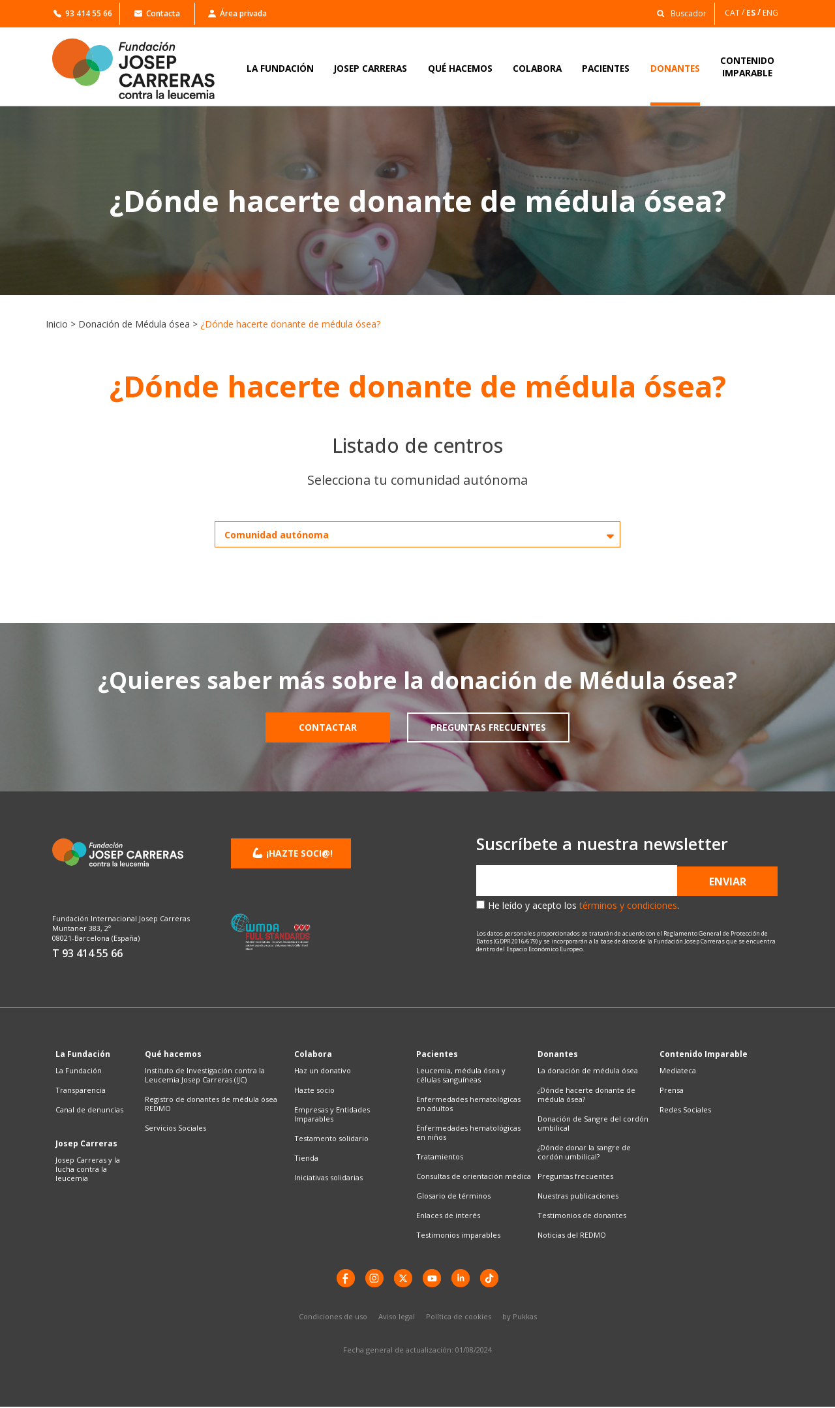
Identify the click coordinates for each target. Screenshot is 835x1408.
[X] (402, 1279)
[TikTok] (492, 1279)
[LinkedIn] (462, 1279)
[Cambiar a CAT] (735, 12)
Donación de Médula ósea (134, 324)
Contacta (157, 13)
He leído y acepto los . (583, 905)
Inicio (57, 324)
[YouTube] (432, 1279)
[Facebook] (342, 1279)
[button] (678, 13)
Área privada (237, 13)
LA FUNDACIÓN (280, 68)
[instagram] (372, 1279)
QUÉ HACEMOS (460, 68)
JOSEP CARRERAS (370, 68)
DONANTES (675, 68)
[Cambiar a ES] (754, 12)
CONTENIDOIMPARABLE (747, 66)
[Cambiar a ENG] (771, 12)
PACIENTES (606, 68)
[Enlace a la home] (142, 68)
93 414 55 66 (82, 13)
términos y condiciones (628, 905)
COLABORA (537, 68)
